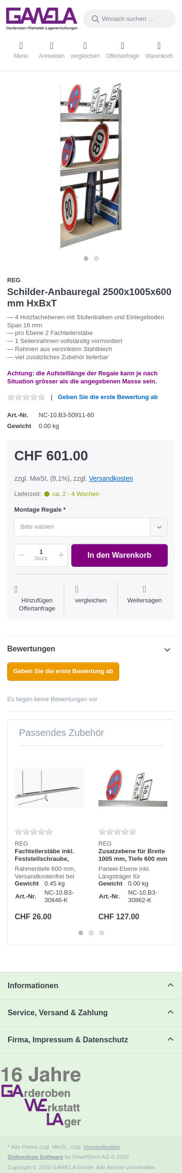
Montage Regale (38, 509)
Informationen (33, 986)
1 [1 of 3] (80, 933)
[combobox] (129, 19)
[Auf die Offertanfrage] (37, 598)
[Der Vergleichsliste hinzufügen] (91, 598)
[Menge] (41, 555)
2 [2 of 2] (96, 258)
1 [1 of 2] (86, 258)
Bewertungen (31, 649)
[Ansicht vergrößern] (91, 166)
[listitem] (91, 166)
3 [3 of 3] (101, 933)
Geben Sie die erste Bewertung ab (108, 397)
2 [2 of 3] (91, 933)
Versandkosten (111, 478)
